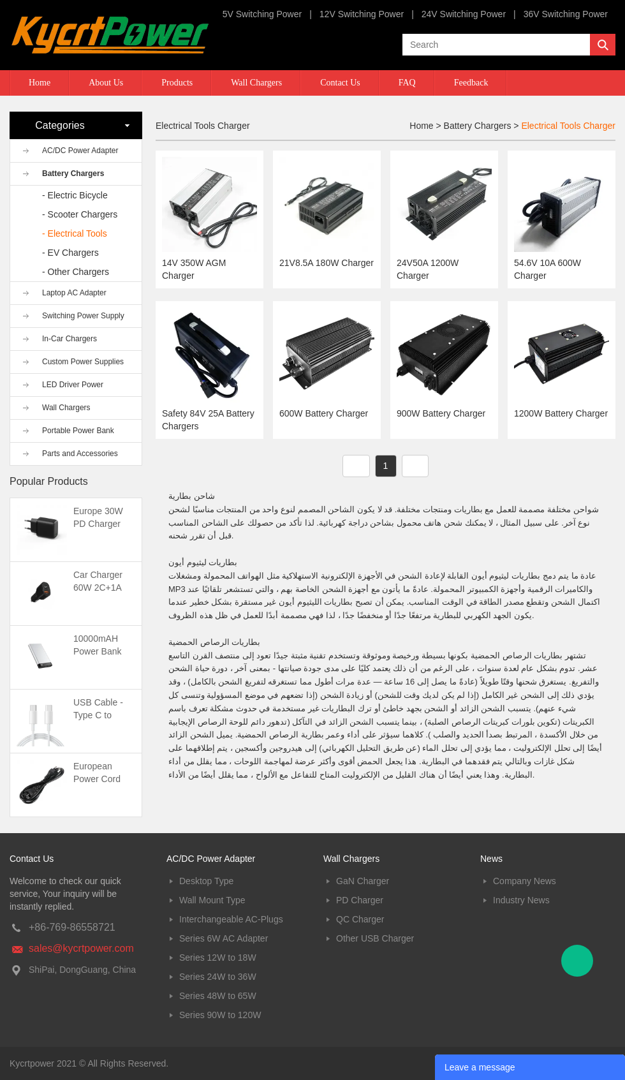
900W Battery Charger (441, 413)
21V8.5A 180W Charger (326, 263)
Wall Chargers (256, 82)
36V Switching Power (566, 14)
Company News (524, 881)
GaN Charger (362, 881)
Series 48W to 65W (217, 996)
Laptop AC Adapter (74, 292)
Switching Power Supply (83, 315)
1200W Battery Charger (561, 413)
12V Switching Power (362, 14)
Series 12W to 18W (217, 957)
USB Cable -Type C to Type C (98, 715)
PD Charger (359, 900)
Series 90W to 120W (220, 1015)
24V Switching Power (464, 14)
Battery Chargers (73, 173)
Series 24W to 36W (217, 977)
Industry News (521, 900)
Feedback (471, 82)
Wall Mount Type (212, 900)
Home (39, 82)
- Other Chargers (75, 272)
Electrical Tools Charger (568, 126)
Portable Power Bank (78, 430)
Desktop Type (206, 881)
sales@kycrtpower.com (81, 948)
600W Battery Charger (323, 413)
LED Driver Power (72, 384)
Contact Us (340, 82)
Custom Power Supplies (83, 361)
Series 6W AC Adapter (223, 938)
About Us (106, 82)
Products (177, 82)
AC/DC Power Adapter (80, 150)
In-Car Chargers (69, 338)
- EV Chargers (70, 253)
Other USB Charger (375, 938)
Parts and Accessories (80, 453)
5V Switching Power (262, 14)
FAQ (407, 82)
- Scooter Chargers (79, 214)
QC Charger (360, 919)
